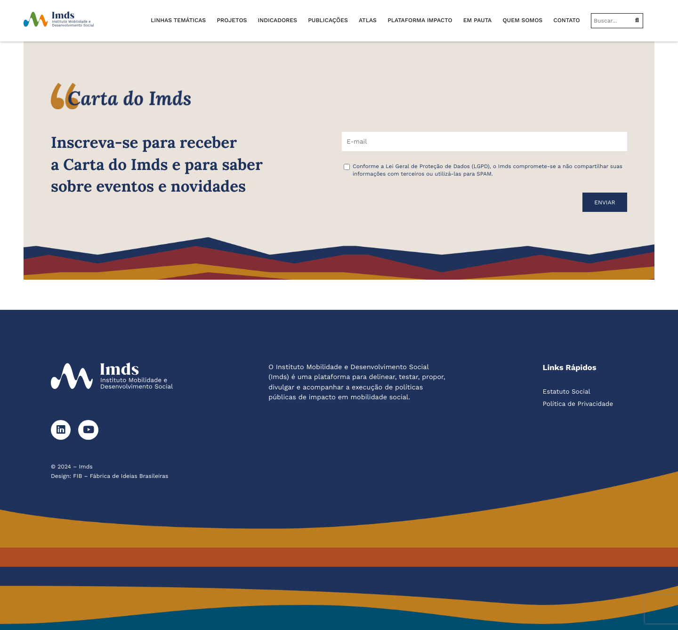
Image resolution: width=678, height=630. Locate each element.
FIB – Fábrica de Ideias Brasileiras (120, 476)
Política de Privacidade (578, 404)
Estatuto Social (566, 392)
